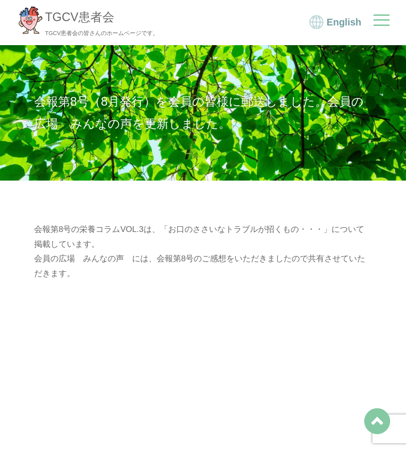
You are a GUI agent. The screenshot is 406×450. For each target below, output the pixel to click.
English (344, 22)
